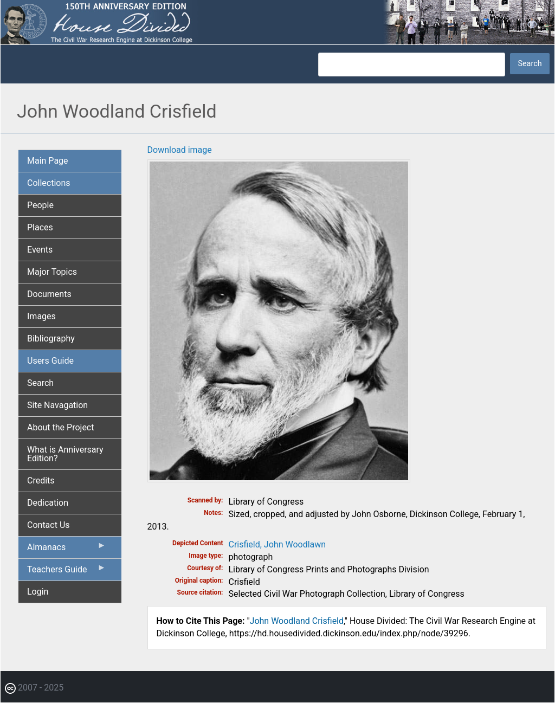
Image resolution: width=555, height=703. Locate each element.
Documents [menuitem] (49, 294)
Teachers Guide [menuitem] (66, 572)
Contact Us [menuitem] (48, 525)
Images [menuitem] (41, 316)
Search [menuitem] (40, 383)
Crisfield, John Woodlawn (277, 544)
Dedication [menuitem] (47, 503)
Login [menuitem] (37, 591)
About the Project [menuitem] (60, 427)
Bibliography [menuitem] (51, 338)
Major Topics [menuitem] (52, 272)
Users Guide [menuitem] (50, 361)
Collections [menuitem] (48, 183)
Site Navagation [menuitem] (57, 405)
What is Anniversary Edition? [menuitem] (65, 453)
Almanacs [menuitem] (66, 549)
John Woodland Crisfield (297, 621)
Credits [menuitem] (41, 480)
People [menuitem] (40, 205)
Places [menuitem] (40, 227)
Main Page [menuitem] (47, 161)
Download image (179, 150)
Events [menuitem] (40, 249)
